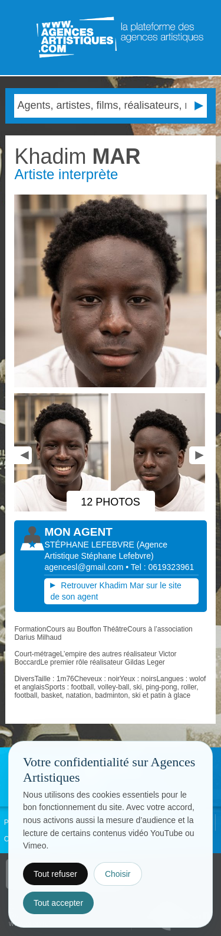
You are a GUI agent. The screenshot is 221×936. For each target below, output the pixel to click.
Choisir (118, 874)
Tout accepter (58, 903)
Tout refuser (55, 874)
